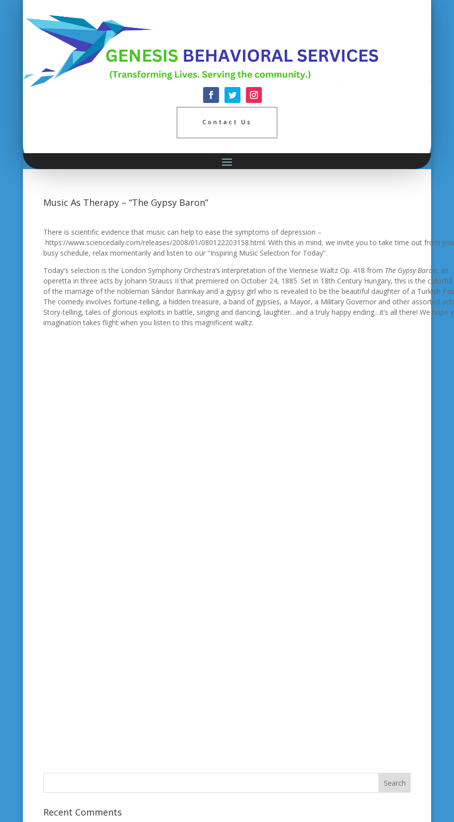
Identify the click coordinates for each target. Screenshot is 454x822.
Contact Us (227, 122)
